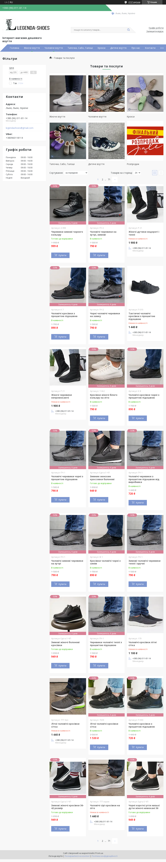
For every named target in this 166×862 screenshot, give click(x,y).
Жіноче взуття (32, 48)
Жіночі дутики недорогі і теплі (144, 233)
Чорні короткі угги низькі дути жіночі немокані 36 (144, 807)
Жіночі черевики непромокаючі (61, 396)
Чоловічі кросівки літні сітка (143, 644)
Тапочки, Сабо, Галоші (80, 48)
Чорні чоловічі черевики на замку (105, 315)
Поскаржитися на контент (77, 856)
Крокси (101, 48)
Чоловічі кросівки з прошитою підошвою (64, 315)
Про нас (135, 48)
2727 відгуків (134, 2)
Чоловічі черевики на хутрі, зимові (103, 233)
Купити (62, 255)
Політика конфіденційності (105, 856)
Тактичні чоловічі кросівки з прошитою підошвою (142, 316)
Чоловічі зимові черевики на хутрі (67, 562)
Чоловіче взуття (54, 48)
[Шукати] (128, 30)
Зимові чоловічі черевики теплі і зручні (144, 562)
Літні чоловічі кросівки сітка (65, 725)
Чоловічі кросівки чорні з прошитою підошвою (144, 396)
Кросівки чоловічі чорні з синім (105, 562)
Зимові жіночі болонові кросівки (65, 644)
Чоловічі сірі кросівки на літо (105, 807)
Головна (14, 48)
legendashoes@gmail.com (19, 128)
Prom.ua (99, 853)
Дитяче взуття (118, 48)
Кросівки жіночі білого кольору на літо (103, 396)
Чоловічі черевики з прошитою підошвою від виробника (144, 479)
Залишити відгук (155, 31)
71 (109, 179)
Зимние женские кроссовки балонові (102, 478)
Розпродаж (133, 164)
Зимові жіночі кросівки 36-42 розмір (67, 807)
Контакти (150, 48)
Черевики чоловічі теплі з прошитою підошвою (106, 644)
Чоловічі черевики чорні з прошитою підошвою (67, 478)
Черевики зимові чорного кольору (67, 233)
